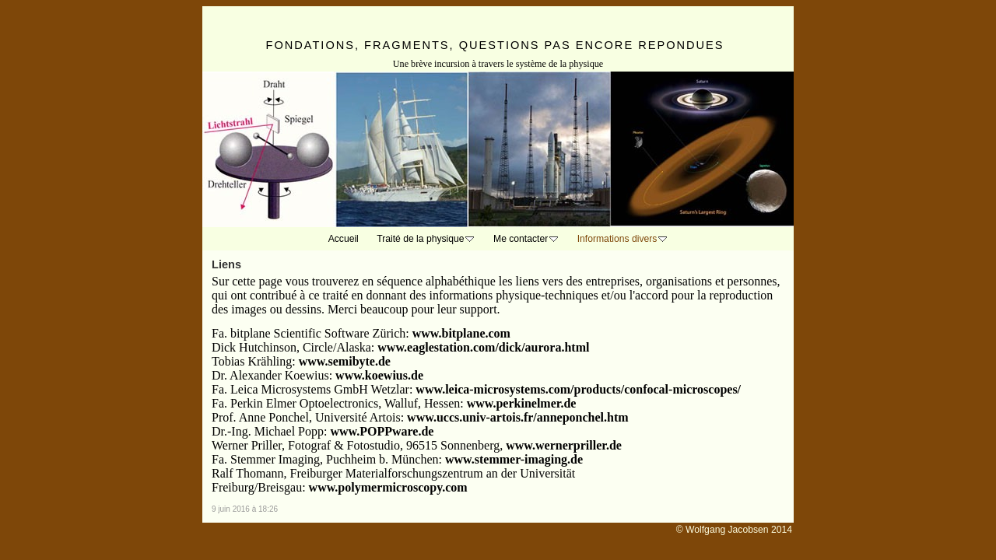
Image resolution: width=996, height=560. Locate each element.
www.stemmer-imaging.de (514, 459)
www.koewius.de (379, 375)
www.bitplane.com (461, 333)
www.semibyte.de (345, 361)
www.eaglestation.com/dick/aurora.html (483, 347)
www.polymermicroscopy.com (388, 487)
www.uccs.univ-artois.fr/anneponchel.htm (517, 417)
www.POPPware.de (381, 431)
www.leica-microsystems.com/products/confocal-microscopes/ (578, 389)
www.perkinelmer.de (522, 403)
